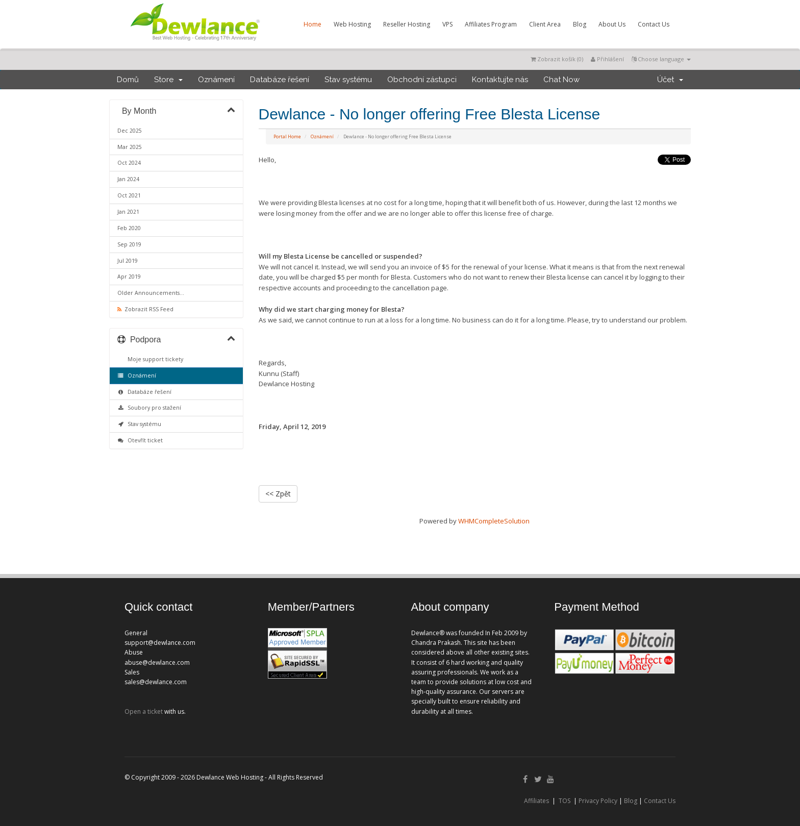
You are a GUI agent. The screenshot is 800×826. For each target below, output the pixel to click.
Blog (579, 24)
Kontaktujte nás (500, 79)
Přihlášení (607, 59)
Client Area (545, 24)
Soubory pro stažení (149, 407)
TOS (564, 800)
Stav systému (348, 79)
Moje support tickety (153, 359)
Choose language (661, 59)
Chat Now (561, 79)
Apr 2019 (129, 276)
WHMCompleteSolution (494, 520)
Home (312, 24)
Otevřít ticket (140, 440)
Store (168, 79)
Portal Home (287, 136)
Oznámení (216, 79)
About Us (612, 24)
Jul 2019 (127, 260)
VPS (447, 24)
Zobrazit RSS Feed (145, 309)
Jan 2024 (128, 179)
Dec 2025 (129, 130)
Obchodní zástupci (422, 79)
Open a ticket (143, 711)
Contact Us (653, 24)
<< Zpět (278, 493)
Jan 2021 (128, 211)
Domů (128, 79)
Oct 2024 (129, 162)
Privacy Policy (598, 800)
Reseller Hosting (406, 24)
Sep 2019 (129, 244)
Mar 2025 (129, 147)
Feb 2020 (129, 228)
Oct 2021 (129, 195)
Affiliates (536, 800)
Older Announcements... (150, 292)
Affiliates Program (491, 24)
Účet (670, 79)
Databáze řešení (279, 79)
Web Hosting (352, 24)
